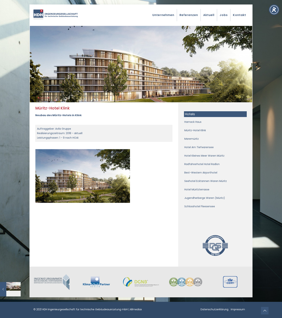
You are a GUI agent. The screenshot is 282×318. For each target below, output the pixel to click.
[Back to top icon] (265, 310)
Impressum (238, 309)
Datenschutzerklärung (214, 309)
